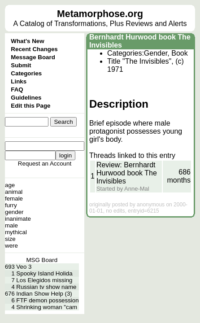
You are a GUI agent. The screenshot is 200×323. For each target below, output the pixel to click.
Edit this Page (30, 105)
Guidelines (26, 97)
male (11, 225)
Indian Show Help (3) (44, 293)
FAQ (17, 89)
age (10, 185)
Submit (21, 65)
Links (18, 81)
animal (13, 191)
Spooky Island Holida (44, 273)
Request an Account (44, 163)
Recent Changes (34, 49)
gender (14, 212)
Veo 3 (23, 266)
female (14, 198)
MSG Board (41, 260)
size (10, 239)
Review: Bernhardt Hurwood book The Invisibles (126, 173)
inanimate (18, 218)
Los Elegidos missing (44, 280)
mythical (16, 232)
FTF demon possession (47, 300)
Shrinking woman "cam (46, 307)
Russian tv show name (46, 287)
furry (11, 205)
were (11, 245)
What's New (27, 41)
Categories (26, 73)
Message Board (33, 57)
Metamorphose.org (100, 14)
